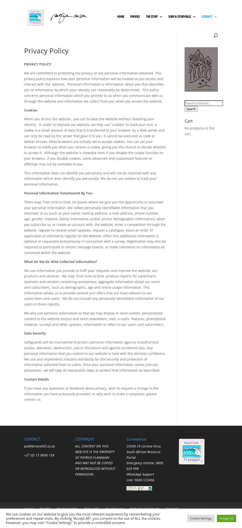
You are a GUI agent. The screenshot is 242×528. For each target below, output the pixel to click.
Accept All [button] (226, 518)
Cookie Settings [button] (201, 518)
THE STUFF (152, 17)
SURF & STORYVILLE (179, 17)
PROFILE (135, 17)
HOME (120, 17)
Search (191, 109)
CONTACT (207, 17)
